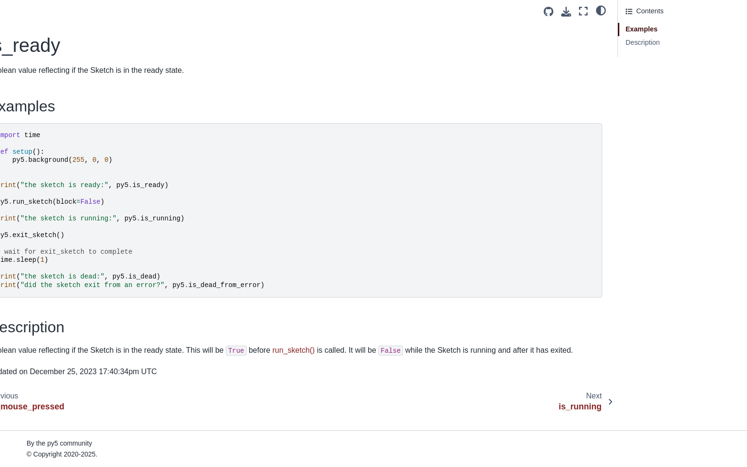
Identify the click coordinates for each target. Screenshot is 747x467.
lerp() (22, 244)
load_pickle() (33, 441)
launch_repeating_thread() (54, 214)
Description (643, 42)
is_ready (28, 93)
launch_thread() (38, 229)
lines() (23, 334)
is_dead (26, 32)
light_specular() (37, 289)
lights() (24, 304)
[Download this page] (566, 12)
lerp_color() (31, 259)
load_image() (34, 395)
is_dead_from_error (44, 47)
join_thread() (33, 153)
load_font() (30, 380)
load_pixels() (33, 455)
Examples (641, 29)
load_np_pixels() (39, 425)
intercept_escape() (42, 17)
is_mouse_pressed (43, 77)
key (19, 168)
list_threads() (34, 350)
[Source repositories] (548, 12)
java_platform (34, 123)
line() (22, 319)
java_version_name (44, 138)
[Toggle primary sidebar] (181, 11)
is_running (30, 108)
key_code (29, 184)
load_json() (31, 410)
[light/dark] (601, 10)
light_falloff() (32, 274)
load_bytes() (33, 365)
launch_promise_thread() (52, 198)
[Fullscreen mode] (583, 11)
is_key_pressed (38, 62)
